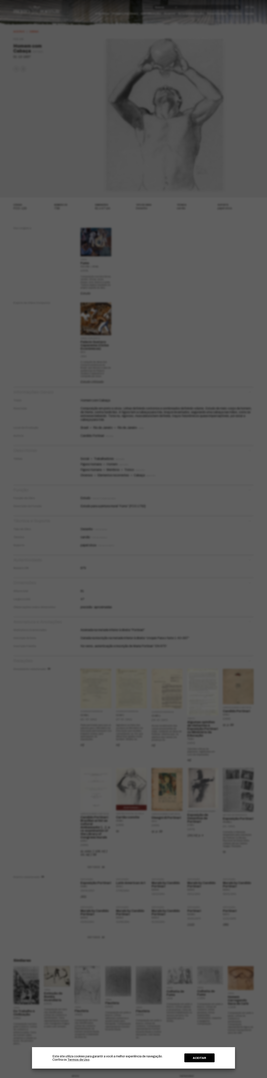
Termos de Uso (78, 1059)
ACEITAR (199, 1058)
